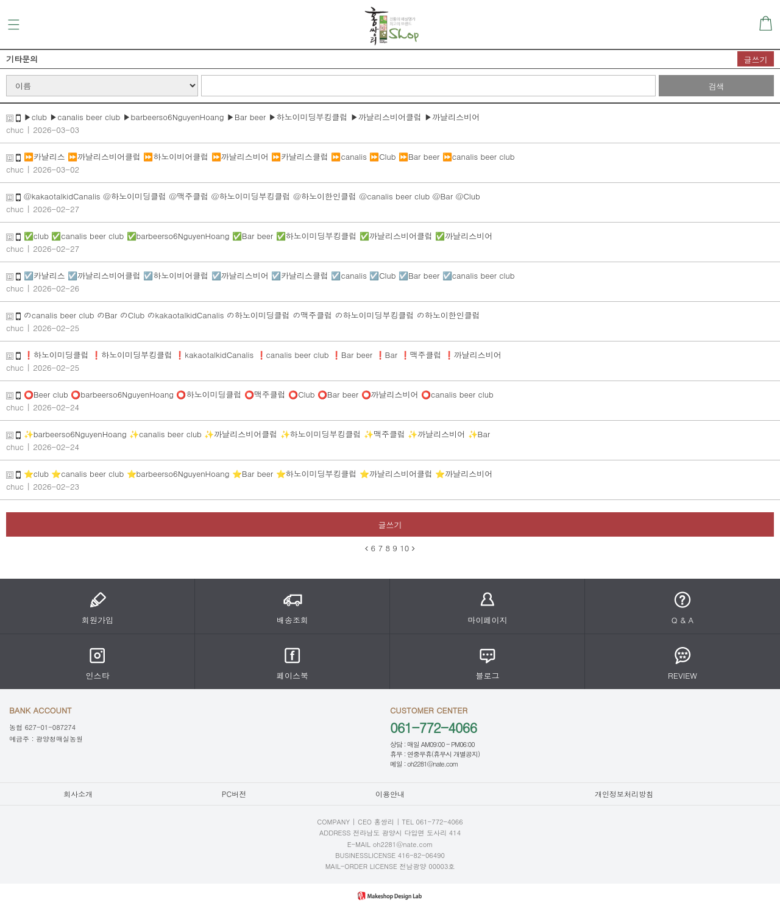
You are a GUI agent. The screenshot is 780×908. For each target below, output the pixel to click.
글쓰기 (756, 59)
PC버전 (234, 793)
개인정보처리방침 (624, 793)
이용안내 (390, 793)
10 (404, 548)
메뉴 (13, 24)
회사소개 (78, 793)
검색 (717, 86)
